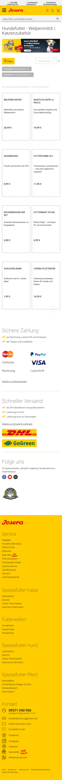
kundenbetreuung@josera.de (23, 718)
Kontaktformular (17, 729)
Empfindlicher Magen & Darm (16, 684)
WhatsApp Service (18, 757)
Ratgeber (6, 540)
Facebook (14, 735)
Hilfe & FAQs (8, 547)
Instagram (14, 741)
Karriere (6, 573)
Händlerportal (9, 569)
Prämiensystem (10, 558)
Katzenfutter (8, 629)
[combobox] (31, 19)
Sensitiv (6, 599)
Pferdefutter (8, 633)
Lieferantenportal (10, 577)
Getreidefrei (8, 596)
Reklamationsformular (20, 724)
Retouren (6, 551)
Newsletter (14, 752)
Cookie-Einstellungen (10, 772)
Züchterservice (9, 566)
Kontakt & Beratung (11, 543)
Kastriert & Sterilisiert (12, 607)
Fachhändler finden (47, 10)
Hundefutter (8, 625)
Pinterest (13, 746)
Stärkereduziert (9, 688)
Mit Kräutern (8, 691)
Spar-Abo (9, 555)
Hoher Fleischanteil (12, 603)
